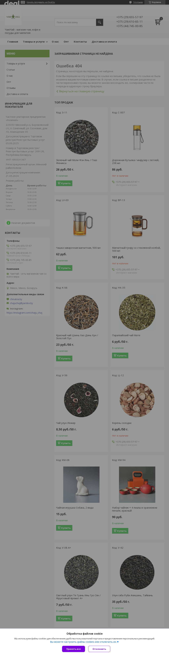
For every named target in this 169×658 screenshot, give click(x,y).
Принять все (73, 648)
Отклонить (99, 648)
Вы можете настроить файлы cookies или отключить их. (83, 641)
